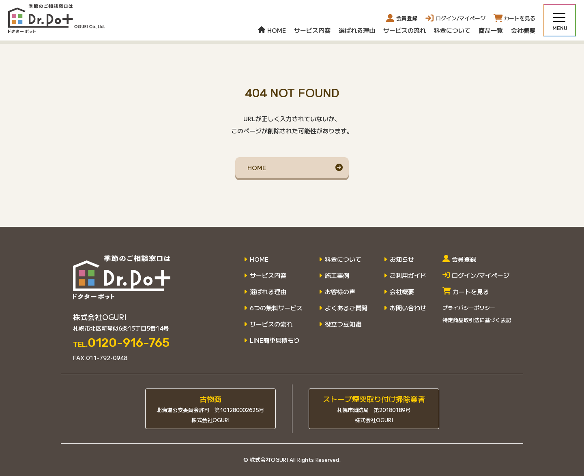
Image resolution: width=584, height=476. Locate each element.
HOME (272, 30)
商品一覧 (491, 30)
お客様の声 (340, 292)
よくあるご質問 (346, 308)
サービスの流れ (404, 30)
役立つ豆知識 (343, 324)
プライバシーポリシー (468, 308)
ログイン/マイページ (475, 275)
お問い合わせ (408, 308)
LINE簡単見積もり (275, 340)
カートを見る (465, 292)
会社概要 (523, 30)
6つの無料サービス (276, 308)
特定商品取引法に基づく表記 (476, 320)
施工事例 (337, 275)
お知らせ (402, 259)
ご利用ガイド (408, 275)
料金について (452, 30)
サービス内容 (312, 30)
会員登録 (401, 18)
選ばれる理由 (357, 30)
